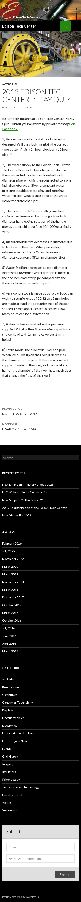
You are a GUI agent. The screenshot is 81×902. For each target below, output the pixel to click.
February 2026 (12, 543)
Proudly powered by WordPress (20, 896)
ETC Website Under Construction (25, 492)
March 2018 (10, 589)
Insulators (9, 772)
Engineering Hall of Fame (18, 733)
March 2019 (10, 574)
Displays (7, 710)
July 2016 (8, 628)
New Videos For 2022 (16, 515)
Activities (9, 84)
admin (28, 107)
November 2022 (13, 559)
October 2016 (11, 620)
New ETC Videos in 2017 (40, 411)
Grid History (10, 756)
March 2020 (10, 566)
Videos (7, 802)
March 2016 (10, 651)
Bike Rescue (10, 687)
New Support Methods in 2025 (23, 500)
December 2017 (13, 597)
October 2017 (11, 605)
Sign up (64, 874)
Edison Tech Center (19, 26)
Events (7, 748)
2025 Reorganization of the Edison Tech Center (34, 507)
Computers (9, 695)
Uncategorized (12, 795)
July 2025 (8, 551)
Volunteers (9, 810)
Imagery (7, 764)
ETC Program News (15, 741)
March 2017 (10, 613)
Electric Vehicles (13, 718)
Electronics (9, 725)
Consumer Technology (17, 702)
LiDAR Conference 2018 (40, 426)
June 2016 (9, 636)
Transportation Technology (20, 787)
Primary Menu (76, 26)
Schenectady (11, 779)
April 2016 (9, 643)
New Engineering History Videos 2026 (28, 484)
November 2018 (13, 582)
